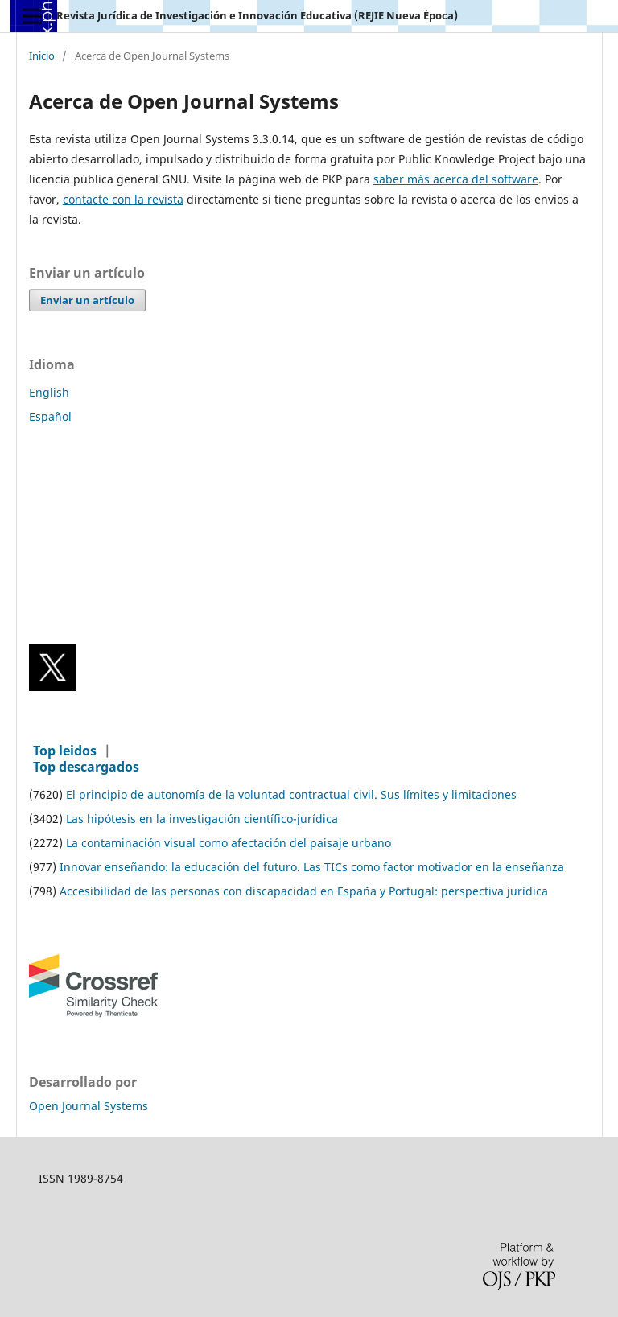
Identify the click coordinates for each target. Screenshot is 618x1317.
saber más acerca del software (455, 179)
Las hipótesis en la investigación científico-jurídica (202, 818)
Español (50, 416)
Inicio (42, 56)
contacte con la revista (123, 199)
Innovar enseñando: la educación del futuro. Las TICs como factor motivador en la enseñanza (312, 867)
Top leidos (65, 750)
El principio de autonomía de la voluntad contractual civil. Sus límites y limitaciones (291, 794)
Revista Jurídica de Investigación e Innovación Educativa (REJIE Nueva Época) (257, 15)
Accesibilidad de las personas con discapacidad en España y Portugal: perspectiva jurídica (304, 891)
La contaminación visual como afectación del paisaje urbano (228, 842)
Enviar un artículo (87, 300)
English (49, 392)
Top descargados (86, 767)
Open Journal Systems (88, 1105)
